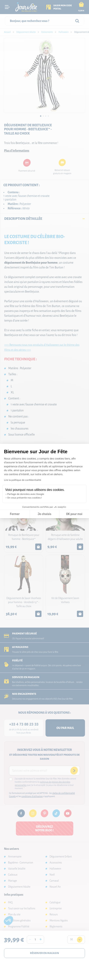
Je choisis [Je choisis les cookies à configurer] (44, 514)
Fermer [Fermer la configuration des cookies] (15, 514)
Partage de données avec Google (25, 494)
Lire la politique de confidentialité (22, 480)
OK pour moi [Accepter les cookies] (74, 514)
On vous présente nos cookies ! (24, 497)
